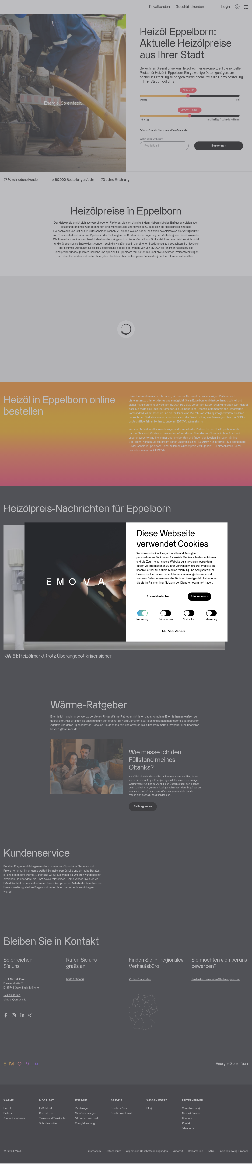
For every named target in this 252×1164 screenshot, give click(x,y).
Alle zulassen (198, 596)
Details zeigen (173, 631)
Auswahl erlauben (157, 596)
